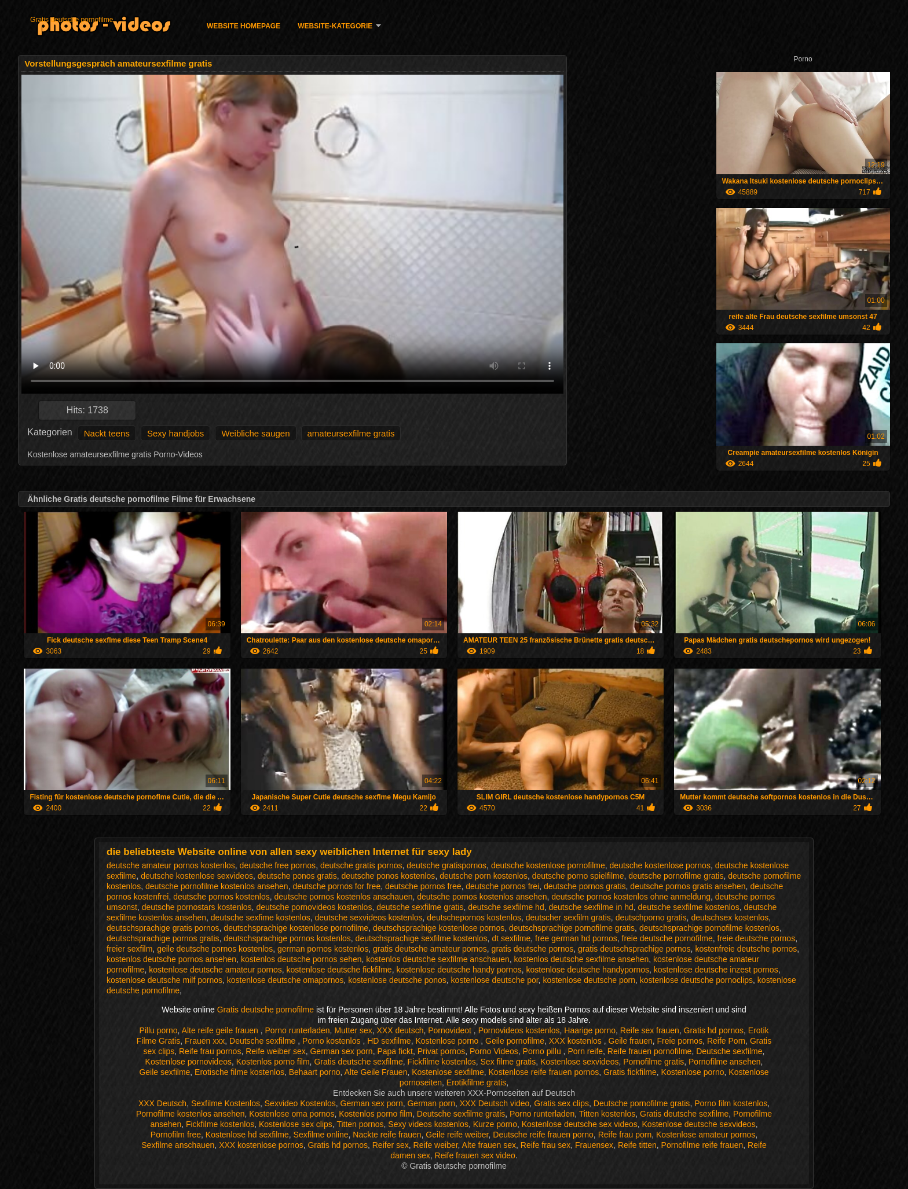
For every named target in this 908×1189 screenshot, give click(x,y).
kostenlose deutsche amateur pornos (215, 969)
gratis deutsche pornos (533, 948)
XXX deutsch (400, 1030)
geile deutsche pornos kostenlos (215, 948)
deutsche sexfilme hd (506, 907)
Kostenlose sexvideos (579, 1061)
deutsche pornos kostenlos (221, 896)
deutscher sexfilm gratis (568, 917)
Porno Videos (494, 1051)
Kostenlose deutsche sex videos (580, 1124)
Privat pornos (441, 1051)
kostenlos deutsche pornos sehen (301, 959)
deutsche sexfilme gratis (419, 907)
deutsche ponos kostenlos (388, 875)
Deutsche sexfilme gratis (461, 1113)
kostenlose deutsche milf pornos (164, 980)
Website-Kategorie (335, 26)
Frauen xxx (205, 1040)
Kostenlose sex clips (295, 1124)
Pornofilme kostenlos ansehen (190, 1113)
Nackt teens (107, 433)
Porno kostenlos (332, 1040)
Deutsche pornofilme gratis (642, 1103)
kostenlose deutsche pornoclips (696, 980)
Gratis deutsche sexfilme (358, 1061)
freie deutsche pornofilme (667, 938)
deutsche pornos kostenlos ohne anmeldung (631, 896)
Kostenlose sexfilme (448, 1072)
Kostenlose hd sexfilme (247, 1134)
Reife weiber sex (276, 1051)
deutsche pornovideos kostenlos (314, 907)
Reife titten (637, 1145)
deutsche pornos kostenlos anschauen (343, 896)
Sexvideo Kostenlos (300, 1103)
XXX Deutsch (162, 1103)
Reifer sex (390, 1145)
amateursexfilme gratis (351, 433)
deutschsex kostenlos (729, 917)
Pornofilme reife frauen (702, 1145)
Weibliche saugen (255, 433)
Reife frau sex (545, 1145)
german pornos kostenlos (322, 948)
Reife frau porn (625, 1134)
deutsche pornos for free (336, 886)
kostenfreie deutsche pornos (746, 948)
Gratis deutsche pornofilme (71, 20)
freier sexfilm (129, 948)
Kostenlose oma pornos (291, 1113)
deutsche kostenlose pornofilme (548, 865)
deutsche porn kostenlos (484, 875)
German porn (431, 1103)
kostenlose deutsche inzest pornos (716, 969)
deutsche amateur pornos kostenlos (171, 865)
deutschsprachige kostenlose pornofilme (296, 928)
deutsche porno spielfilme (578, 875)
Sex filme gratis (508, 1061)
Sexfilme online (321, 1134)
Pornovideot (451, 1030)
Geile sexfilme (164, 1072)
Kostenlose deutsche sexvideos (699, 1124)
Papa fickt (394, 1051)
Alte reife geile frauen (221, 1030)
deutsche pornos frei (502, 886)
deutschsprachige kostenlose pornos (438, 928)
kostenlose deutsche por (495, 980)
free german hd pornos (576, 938)
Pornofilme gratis (653, 1061)
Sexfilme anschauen (177, 1145)
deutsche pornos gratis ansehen (687, 886)
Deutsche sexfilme (263, 1040)
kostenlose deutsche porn (589, 980)
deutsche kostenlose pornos (660, 865)
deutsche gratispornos (446, 865)
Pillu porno (158, 1030)
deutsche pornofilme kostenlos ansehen (216, 886)
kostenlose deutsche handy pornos (458, 969)
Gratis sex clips (561, 1103)
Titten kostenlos (607, 1113)
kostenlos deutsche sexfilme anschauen (437, 959)
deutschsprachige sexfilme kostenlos (422, 938)
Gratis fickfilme (630, 1072)
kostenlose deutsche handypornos (587, 969)
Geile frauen (631, 1040)
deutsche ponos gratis (297, 875)
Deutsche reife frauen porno (543, 1134)
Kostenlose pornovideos (188, 1061)
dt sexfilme (511, 938)
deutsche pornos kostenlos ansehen (482, 896)
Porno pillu (543, 1051)
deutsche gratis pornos (361, 865)
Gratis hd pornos (714, 1030)
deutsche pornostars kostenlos (197, 907)
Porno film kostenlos (730, 1103)
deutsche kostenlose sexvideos (197, 875)
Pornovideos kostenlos (519, 1030)
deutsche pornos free (423, 886)
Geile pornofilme (514, 1040)
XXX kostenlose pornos (261, 1145)
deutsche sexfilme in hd (590, 907)
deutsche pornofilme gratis (675, 875)
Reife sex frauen (649, 1030)
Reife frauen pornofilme (649, 1051)
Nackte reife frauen (387, 1134)
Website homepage (243, 26)
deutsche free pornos (278, 865)
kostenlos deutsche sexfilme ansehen (581, 959)
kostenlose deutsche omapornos (285, 980)
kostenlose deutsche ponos (397, 980)
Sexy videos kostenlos (428, 1124)
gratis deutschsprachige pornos (634, 948)
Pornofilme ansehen (725, 1061)
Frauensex (594, 1145)
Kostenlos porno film (273, 1061)
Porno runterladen (297, 1030)
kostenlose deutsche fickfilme (339, 969)
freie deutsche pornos (756, 938)
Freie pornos (680, 1040)
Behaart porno (314, 1072)
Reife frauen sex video (475, 1155)
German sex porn (341, 1051)
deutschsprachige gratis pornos (163, 928)
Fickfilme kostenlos (441, 1061)
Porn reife (585, 1051)
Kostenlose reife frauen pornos (544, 1072)
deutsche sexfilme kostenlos (688, 907)
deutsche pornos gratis (585, 886)
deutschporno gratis (651, 917)
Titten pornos (359, 1124)
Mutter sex (353, 1030)
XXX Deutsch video (495, 1103)
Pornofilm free (176, 1134)
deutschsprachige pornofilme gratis (572, 928)
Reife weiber (435, 1145)
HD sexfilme (389, 1040)
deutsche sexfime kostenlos (260, 917)
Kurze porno (495, 1124)
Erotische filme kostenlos (239, 1072)
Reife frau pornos (210, 1051)
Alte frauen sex (489, 1145)
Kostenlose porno (448, 1040)
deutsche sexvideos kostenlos (369, 917)
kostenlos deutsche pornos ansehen (171, 959)
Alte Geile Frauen (375, 1072)
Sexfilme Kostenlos (225, 1103)
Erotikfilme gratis (476, 1082)
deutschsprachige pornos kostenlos (287, 938)
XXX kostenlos (576, 1040)
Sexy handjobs (175, 433)
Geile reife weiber (457, 1134)
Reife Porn (726, 1040)
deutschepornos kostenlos (474, 917)
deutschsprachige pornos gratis (163, 938)
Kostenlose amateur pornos (705, 1134)
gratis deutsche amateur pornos (430, 948)
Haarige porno (590, 1030)
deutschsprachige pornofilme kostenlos (709, 928)
